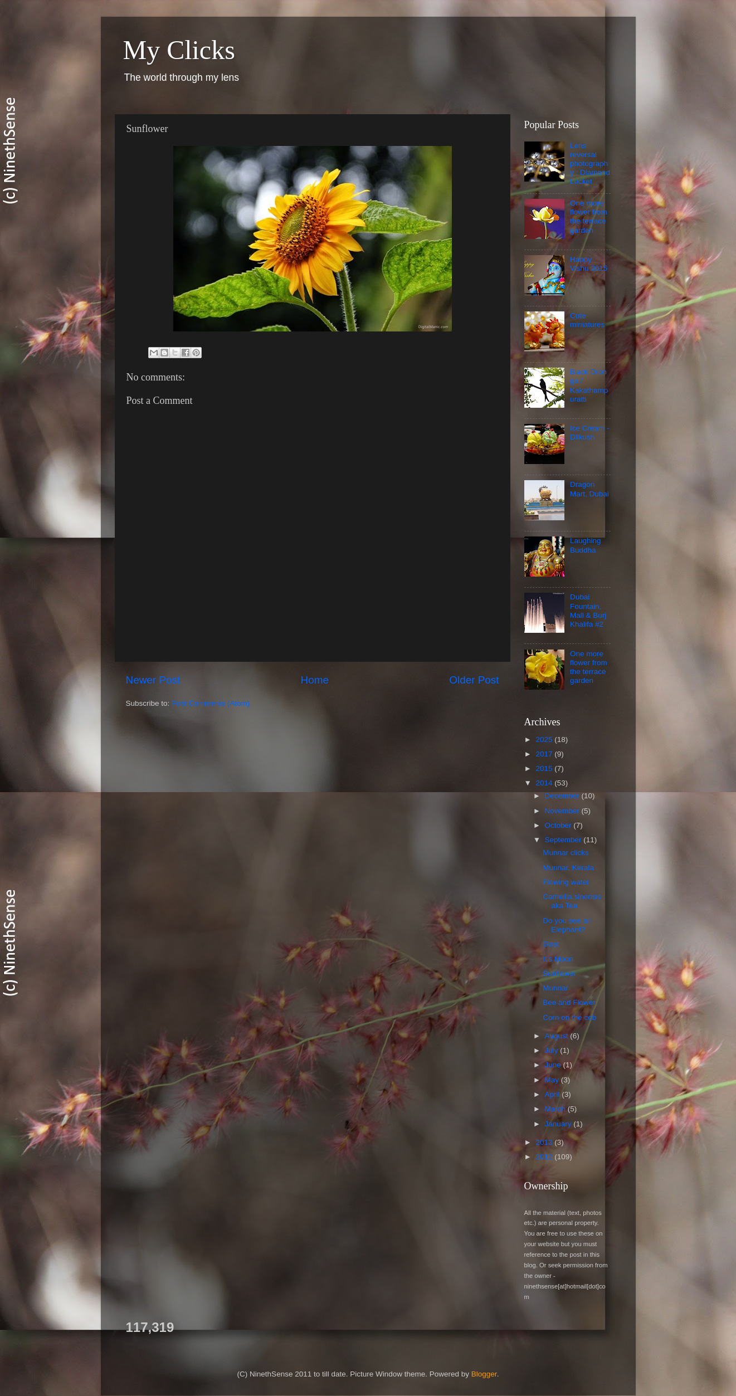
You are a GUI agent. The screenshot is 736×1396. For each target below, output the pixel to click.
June (554, 1065)
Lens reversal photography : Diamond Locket (590, 163)
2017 (544, 754)
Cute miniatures (587, 320)
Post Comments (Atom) (211, 703)
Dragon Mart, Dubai (589, 488)
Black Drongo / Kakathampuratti (589, 385)
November (563, 811)
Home (315, 680)
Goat (551, 944)
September (564, 840)
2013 (544, 1142)
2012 (544, 1157)
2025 (544, 739)
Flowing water (566, 882)
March (556, 1109)
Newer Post (153, 680)
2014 (544, 783)
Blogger (484, 1374)
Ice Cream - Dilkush (590, 432)
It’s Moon (558, 959)
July (552, 1050)
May (553, 1080)
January (559, 1124)
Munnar (555, 988)
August (558, 1036)
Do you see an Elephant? (567, 925)
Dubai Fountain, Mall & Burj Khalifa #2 (588, 610)
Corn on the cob (569, 1017)
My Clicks (179, 50)
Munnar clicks (566, 852)
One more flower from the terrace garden (588, 217)
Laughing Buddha (585, 545)
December (563, 796)
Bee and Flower (569, 1002)
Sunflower (559, 973)
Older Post (474, 680)
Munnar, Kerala (568, 867)
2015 (544, 768)
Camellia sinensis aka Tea (572, 901)
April (553, 1094)
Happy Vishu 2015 (588, 263)
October (559, 825)
